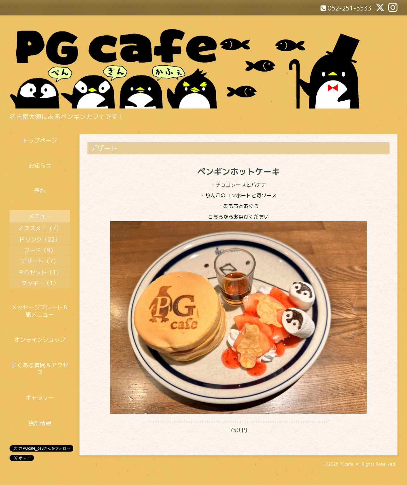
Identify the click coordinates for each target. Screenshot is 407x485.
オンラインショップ (40, 340)
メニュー (39, 216)
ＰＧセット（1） (40, 272)
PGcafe (346, 464)
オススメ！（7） (40, 228)
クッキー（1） (40, 283)
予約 (39, 191)
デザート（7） (40, 261)
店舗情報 (39, 423)
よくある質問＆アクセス (39, 368)
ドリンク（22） (39, 239)
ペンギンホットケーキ (238, 171)
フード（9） (40, 250)
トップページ (40, 140)
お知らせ (39, 166)
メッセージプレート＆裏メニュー (39, 311)
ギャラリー (39, 398)
